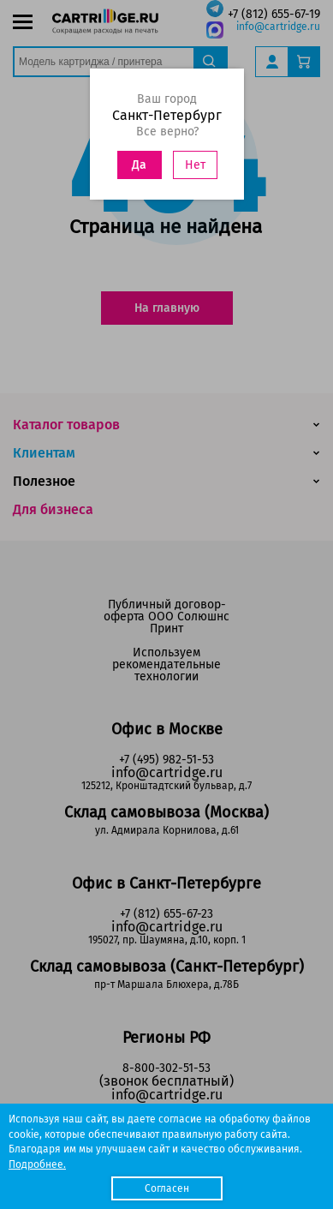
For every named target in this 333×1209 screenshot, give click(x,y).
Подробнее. (37, 1164)
